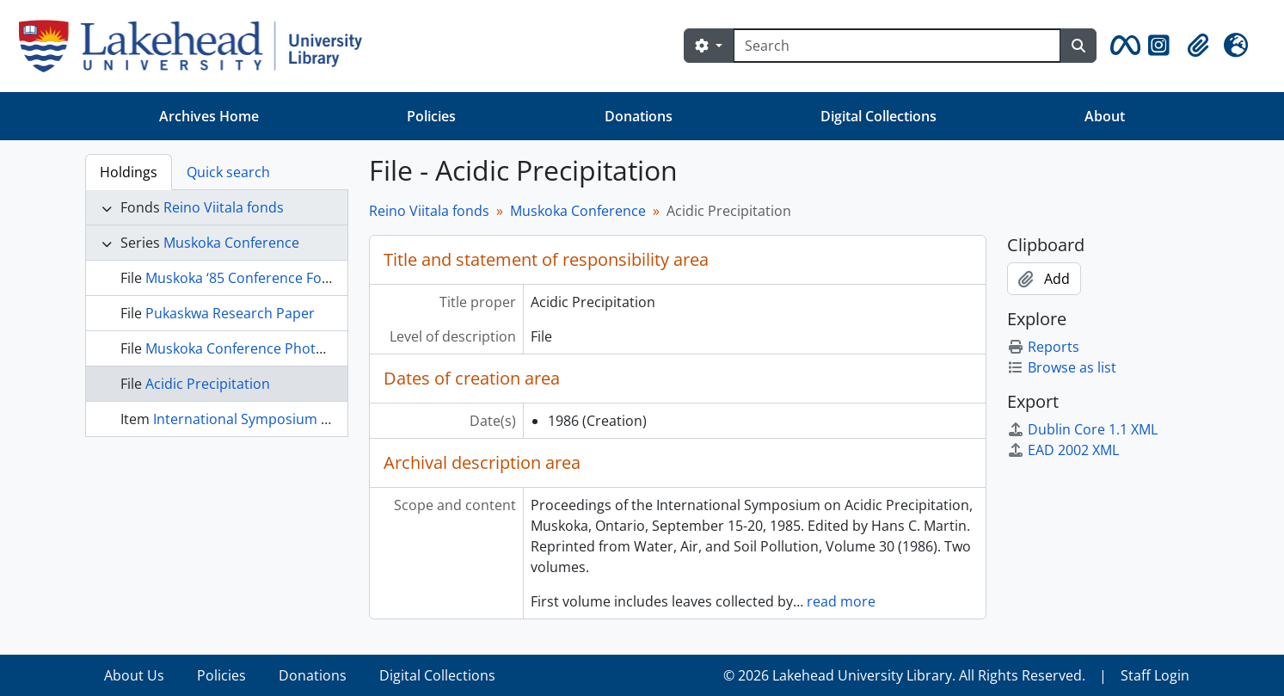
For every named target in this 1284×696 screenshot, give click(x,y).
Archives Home (209, 116)
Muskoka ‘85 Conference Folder (246, 277)
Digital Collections (878, 116)
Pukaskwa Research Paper (230, 313)
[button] (1122, 46)
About (1104, 116)
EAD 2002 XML (1063, 449)
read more (841, 601)
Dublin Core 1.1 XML (1082, 429)
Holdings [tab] (128, 172)
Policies (431, 116)
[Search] (897, 45)
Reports (1043, 346)
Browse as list (1061, 367)
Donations (639, 116)
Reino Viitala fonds (223, 207)
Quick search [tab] (228, 172)
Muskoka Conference (231, 242)
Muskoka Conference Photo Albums (261, 348)
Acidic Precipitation (207, 383)
